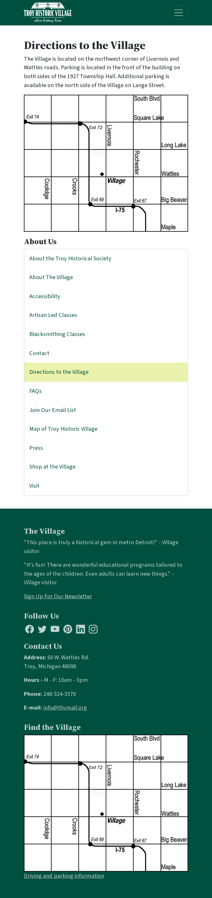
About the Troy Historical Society (70, 258)
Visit (34, 486)
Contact (39, 353)
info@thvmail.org (65, 707)
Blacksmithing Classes (57, 334)
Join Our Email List (52, 410)
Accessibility (44, 296)
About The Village (51, 277)
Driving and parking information (64, 876)
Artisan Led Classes (53, 315)
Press (36, 448)
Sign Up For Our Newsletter (58, 596)
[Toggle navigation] (178, 13)
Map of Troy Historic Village (63, 429)
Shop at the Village (52, 467)
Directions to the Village (58, 372)
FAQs (35, 391)
